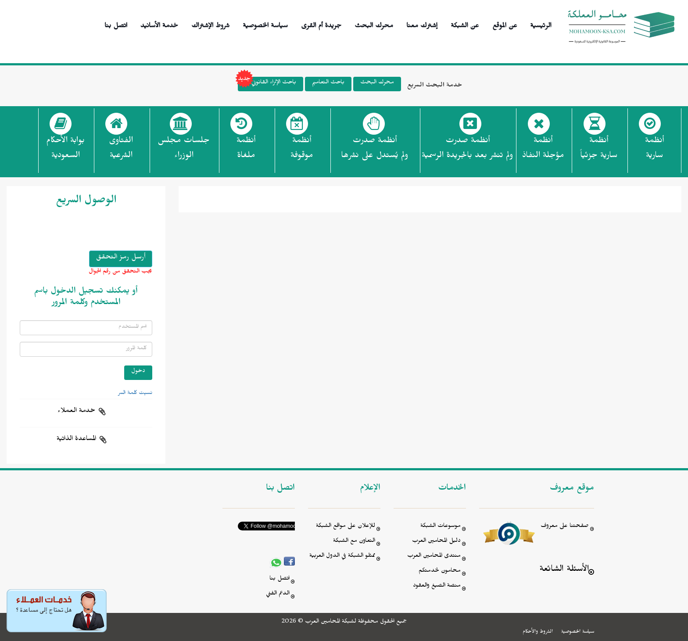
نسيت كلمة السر (135, 393)
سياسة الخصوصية (265, 24)
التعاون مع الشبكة (354, 541)
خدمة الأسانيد (159, 24)
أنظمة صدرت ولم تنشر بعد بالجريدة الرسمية (467, 149)
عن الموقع (504, 24)
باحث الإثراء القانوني (267, 84)
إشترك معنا (421, 24)
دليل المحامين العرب (436, 541)
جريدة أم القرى (321, 24)
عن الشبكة (465, 24)
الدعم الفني (278, 594)
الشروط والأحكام (538, 632)
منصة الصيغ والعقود (437, 586)
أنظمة (654, 150)
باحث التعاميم (328, 83)
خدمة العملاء (76, 411)
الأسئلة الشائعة (564, 570)
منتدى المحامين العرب (434, 556)
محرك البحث (374, 24)
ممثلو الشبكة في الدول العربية (342, 556)
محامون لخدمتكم (440, 571)
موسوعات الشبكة (440, 526)
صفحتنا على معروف (565, 526)
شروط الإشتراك (210, 24)
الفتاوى (121, 150)
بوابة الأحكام (65, 150)
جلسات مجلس (184, 150)
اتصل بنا (115, 24)
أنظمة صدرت (374, 150)
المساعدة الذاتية (76, 439)
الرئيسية (541, 24)
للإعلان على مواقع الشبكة (345, 526)
